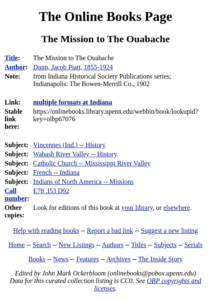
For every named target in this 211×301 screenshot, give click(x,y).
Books (37, 259)
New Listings (76, 244)
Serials (193, 244)
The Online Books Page (105, 16)
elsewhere (176, 207)
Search (42, 244)
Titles (138, 244)
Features (87, 259)
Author (15, 67)
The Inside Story (160, 259)
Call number (16, 194)
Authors (113, 244)
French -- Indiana (56, 172)
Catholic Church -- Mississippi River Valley (91, 163)
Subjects (165, 244)
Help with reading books (46, 230)
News (60, 259)
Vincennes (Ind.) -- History (69, 144)
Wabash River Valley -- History (75, 154)
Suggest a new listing (169, 230)
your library (137, 207)
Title (11, 57)
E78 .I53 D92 (51, 190)
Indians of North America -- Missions (83, 181)
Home (16, 244)
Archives (118, 259)
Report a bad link (110, 230)
